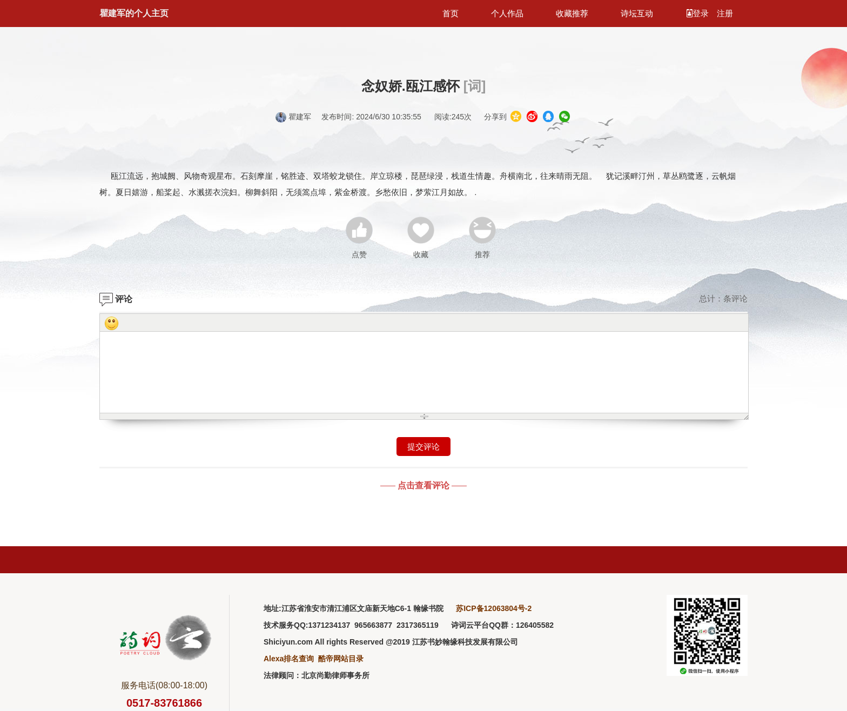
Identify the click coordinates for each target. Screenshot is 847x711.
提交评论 (423, 446)
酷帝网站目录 (341, 658)
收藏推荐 (572, 13)
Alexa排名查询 (289, 658)
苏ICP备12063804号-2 (494, 608)
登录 (699, 13)
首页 (450, 13)
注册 (725, 13)
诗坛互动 (637, 13)
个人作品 (507, 13)
